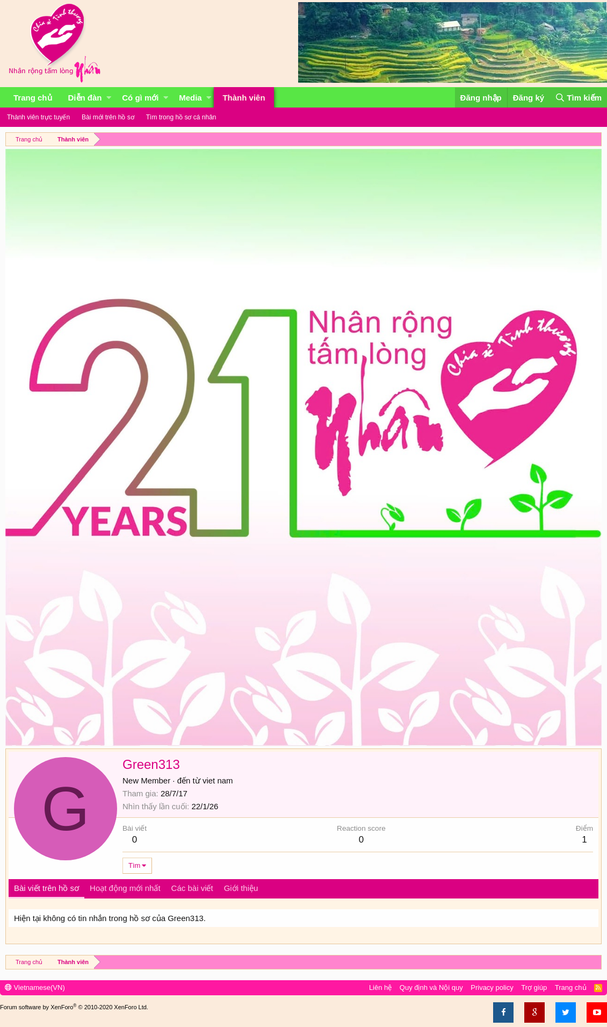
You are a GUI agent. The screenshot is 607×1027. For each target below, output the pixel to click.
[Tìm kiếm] (578, 98)
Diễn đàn (85, 97)
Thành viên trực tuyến (38, 117)
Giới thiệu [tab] (241, 888)
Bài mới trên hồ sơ (108, 117)
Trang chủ (32, 97)
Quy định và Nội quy (431, 987)
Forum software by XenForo (74, 1007)
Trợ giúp (534, 987)
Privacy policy (492, 987)
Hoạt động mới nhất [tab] (125, 888)
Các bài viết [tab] (192, 888)
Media (190, 97)
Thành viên (243, 97)
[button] (109, 98)
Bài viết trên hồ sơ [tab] (46, 888)
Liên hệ (380, 987)
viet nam (218, 780)
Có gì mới (140, 97)
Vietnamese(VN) (35, 987)
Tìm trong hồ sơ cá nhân (181, 117)
